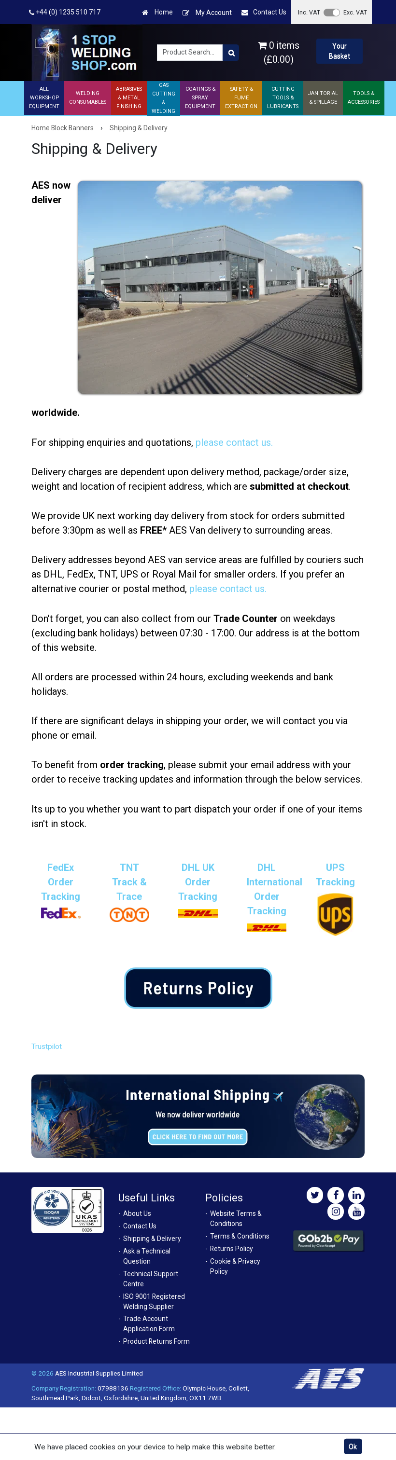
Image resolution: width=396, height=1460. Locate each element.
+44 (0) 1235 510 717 (64, 12)
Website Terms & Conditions (236, 1218)
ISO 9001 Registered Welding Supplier (154, 1301)
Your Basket (339, 51)
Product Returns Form (156, 1341)
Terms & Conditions (239, 1236)
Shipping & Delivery (152, 1238)
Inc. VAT (309, 12)
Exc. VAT (355, 12)
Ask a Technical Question (146, 1256)
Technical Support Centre (150, 1279)
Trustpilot (46, 1046)
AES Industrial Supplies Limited (99, 1373)
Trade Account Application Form (149, 1324)
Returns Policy (231, 1249)
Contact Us (263, 12)
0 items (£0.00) (278, 52)
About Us (137, 1213)
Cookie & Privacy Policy (235, 1266)
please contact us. (234, 442)
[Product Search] (231, 52)
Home (157, 12)
